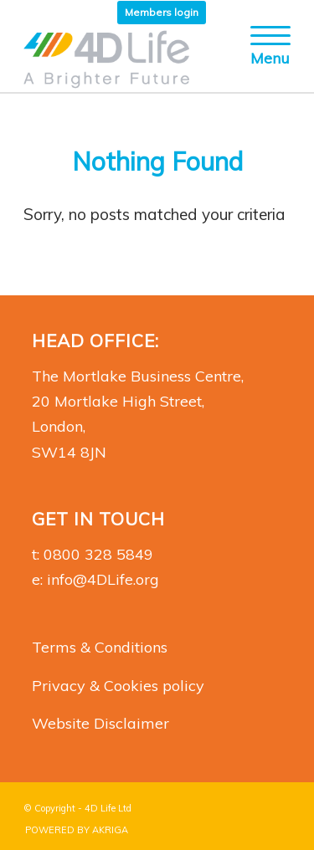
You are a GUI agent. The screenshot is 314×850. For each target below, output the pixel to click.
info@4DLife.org (103, 579)
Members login (161, 12)
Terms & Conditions (99, 647)
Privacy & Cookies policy (118, 685)
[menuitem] (161, 12)
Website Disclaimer (100, 723)
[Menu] (262, 58)
